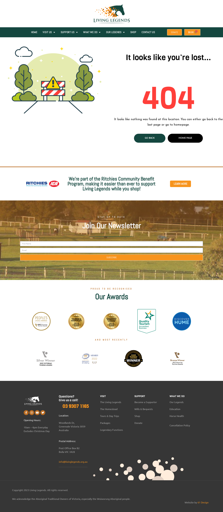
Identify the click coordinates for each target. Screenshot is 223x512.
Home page (185, 138)
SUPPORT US (69, 32)
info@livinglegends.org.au (73, 461)
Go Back (150, 138)
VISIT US (49, 32)
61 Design (203, 502)
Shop (133, 32)
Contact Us (148, 32)
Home (34, 32)
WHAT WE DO (92, 32)
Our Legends (115, 32)
